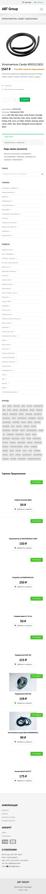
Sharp (26, 447)
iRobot (26, 426)
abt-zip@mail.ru (13, 866)
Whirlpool (37, 455)
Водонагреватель (8, 192)
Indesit (39, 118)
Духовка (5, 197)
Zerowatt (22, 459)
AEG (8, 115)
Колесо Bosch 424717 (23, 771)
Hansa (28, 118)
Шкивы (4, 383)
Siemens (34, 447)
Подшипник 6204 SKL (23, 694)
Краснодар (28, 2)
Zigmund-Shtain (34, 459)
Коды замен (8, 137)
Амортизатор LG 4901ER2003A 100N (23, 539)
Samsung (35, 121)
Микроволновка (8, 205)
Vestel (19, 124)
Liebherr (10, 434)
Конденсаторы (7, 284)
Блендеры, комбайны (10, 188)
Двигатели (6, 267)
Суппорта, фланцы (8, 362)
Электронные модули (9, 392)
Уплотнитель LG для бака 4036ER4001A (23, 733)
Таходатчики (6, 366)
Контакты (5, 810)
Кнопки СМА (6, 280)
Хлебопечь (6, 231)
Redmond (21, 443)
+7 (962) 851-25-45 (13, 863)
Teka (14, 124)
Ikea (12, 426)
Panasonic (37, 439)
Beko (16, 115)
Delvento (5, 118)
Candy (26, 115)
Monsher (28, 121)
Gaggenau (7, 422)
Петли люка (6, 310)
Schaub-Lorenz (16, 447)
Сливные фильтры (8, 358)
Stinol (18, 451)
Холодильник (7, 236)
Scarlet (6, 447)
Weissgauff (25, 124)
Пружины (5, 327)
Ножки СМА (6, 302)
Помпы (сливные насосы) (11, 319)
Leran (14, 121)
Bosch (32, 410)
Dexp (11, 118)
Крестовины (6, 289)
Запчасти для (23, 887)
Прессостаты (6, 323)
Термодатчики (7, 370)
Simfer (9, 124)
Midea (22, 121)
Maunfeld (19, 434)
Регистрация (6, 836)
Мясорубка (6, 210)
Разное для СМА (8, 332)
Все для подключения (10, 263)
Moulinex (16, 439)
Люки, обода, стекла (9, 293)
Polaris (13, 443)
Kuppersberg (31, 430)
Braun (5, 414)
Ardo (9, 406)
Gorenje (16, 422)
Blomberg (24, 410)
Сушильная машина (9, 227)
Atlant (29, 406)
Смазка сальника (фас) (23, 500)
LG (18, 121)
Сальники (5, 349)
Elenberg (32, 418)
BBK (12, 115)
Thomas (37, 451)
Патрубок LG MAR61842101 (23, 578)
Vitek (11, 455)
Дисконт (5, 814)
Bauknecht (38, 406)
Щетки (4, 388)
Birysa (21, 115)
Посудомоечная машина (11, 214)
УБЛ (3, 379)
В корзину (24, 99)
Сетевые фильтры (8, 353)
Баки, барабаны (7, 254)
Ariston (16, 406)
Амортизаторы (7, 250)
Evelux (40, 418)
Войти (4, 833)
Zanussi (32, 124)
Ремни (4, 340)
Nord (29, 439)
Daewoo (32, 115)
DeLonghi (39, 115)
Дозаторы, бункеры (9, 271)
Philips (5, 443)
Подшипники (7, 314)
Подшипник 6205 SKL (23, 655)
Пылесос (5, 218)
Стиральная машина (9, 223)
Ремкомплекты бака (9, 336)
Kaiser (33, 426)
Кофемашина (7, 201)
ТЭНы (4, 375)
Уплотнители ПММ (17, 112)
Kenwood (6, 430)
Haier (23, 118)
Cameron (13, 414)
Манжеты (5, 297)
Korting (4, 121)
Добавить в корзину (23, 509)
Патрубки (5, 306)
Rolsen (30, 443)
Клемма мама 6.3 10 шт (23, 616)
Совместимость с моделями (14, 143)
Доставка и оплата (8, 817)
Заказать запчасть (8, 821)
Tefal (25, 451)
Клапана (5, 276)
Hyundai (33, 118)
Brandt (39, 410)
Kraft (9, 121)
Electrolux (16, 118)
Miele (34, 434)
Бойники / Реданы (8, 258)
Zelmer (13, 459)
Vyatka (18, 455)
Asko (23, 406)
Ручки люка (6, 345)
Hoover (37, 422)
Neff (23, 439)
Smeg (12, 451)
